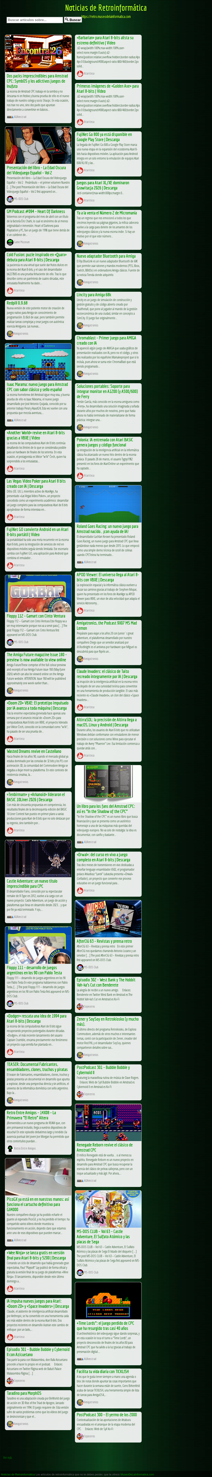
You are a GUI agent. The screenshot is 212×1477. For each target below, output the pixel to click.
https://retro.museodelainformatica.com (106, 16)
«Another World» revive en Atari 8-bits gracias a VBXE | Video (36, 435)
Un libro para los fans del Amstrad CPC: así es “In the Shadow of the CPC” (106, 808)
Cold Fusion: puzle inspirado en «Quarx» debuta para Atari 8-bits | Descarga (37, 257)
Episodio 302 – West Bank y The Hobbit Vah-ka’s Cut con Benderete (106, 982)
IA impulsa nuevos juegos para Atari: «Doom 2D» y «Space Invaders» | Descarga (38, 1303)
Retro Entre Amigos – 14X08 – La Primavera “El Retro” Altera (31, 1115)
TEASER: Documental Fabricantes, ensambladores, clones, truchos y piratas (37, 1067)
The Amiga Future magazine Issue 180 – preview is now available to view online (37, 657)
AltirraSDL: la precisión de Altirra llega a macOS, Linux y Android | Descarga (107, 722)
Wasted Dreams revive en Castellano (34, 751)
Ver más (7, 1457)
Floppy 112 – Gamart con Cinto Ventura (36, 615)
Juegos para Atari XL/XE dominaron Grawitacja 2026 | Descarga (103, 185)
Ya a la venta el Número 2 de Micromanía (107, 212)
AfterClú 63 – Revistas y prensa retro (104, 941)
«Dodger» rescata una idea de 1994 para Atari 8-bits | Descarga (36, 1018)
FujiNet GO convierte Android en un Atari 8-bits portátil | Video (38, 532)
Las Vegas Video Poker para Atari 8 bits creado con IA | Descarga (36, 483)
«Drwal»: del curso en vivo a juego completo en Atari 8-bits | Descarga (103, 857)
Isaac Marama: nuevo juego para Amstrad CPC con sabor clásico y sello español (37, 387)
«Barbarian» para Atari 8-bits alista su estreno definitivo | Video (105, 40)
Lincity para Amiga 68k (94, 294)
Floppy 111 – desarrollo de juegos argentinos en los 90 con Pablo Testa (34, 970)
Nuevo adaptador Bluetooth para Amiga (106, 255)
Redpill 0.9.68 (17, 302)
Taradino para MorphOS (24, 1393)
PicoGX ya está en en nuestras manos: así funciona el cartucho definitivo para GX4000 (38, 1204)
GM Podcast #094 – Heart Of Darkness (36, 211)
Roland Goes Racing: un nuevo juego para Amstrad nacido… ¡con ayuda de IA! (107, 529)
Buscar (73, 20)
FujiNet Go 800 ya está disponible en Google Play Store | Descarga (104, 137)
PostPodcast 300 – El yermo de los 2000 (107, 1414)
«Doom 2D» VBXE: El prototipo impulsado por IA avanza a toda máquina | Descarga (38, 705)
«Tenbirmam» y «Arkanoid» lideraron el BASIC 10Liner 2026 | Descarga (36, 797)
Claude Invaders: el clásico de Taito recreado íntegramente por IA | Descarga (107, 674)
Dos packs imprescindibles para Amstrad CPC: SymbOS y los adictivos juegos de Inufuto (37, 81)
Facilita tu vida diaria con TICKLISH (103, 1371)
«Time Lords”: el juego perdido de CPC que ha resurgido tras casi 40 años (105, 1325)
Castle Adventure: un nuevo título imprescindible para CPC (32, 883)
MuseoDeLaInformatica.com (137, 1474)
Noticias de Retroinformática (106, 7)
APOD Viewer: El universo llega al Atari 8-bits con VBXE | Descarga (108, 577)
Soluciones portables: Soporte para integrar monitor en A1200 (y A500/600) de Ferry (107, 391)
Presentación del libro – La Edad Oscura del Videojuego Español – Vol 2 (36, 170)
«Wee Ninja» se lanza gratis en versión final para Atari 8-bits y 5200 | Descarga (36, 1255)
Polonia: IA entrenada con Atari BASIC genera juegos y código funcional (105, 442)
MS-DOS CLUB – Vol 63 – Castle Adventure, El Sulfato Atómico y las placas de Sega (103, 1236)
